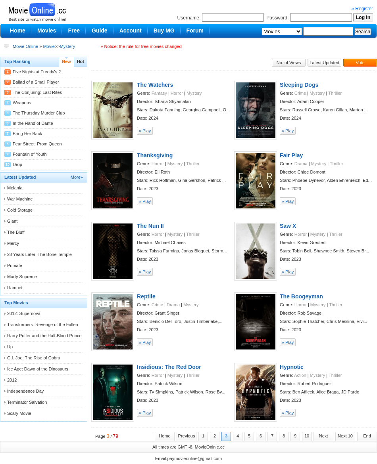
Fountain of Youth (30, 154)
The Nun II (150, 226)
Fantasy (159, 93)
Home (164, 435)
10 (306, 435)
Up (10, 346)
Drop (17, 164)
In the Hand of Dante (33, 123)
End (367, 435)
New (66, 61)
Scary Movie (19, 413)
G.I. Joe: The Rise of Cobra (33, 357)
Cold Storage (20, 210)
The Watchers (155, 85)
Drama (301, 163)
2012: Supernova (23, 313)
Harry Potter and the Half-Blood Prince (44, 335)
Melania (15, 187)
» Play (145, 130)
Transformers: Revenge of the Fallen (42, 324)
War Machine (20, 199)
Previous (186, 435)
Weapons (22, 102)
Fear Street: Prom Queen (37, 143)
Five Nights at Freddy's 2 (37, 71)
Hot (80, 61)
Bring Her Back (27, 133)
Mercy (13, 243)
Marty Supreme (22, 276)
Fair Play (291, 155)
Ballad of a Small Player (36, 82)
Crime (300, 93)
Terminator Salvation (27, 402)
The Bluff (16, 232)
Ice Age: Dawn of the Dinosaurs (37, 369)
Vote (360, 62)
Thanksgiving (155, 155)
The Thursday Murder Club (39, 113)
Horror (177, 93)
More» (77, 177)
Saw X (288, 226)
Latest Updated (324, 62)
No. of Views (289, 62)
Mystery (67, 46)
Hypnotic (292, 367)
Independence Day (25, 391)
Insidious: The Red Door (169, 367)
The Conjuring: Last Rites (37, 92)
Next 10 (345, 435)
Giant (12, 221)
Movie (48, 46)
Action (300, 375)
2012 (12, 380)
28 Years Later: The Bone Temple (39, 254)
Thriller (335, 93)
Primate (14, 265)
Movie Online (25, 46)
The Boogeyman (301, 296)
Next (323, 435)
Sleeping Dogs (299, 85)
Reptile (146, 296)
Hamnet (15, 287)
